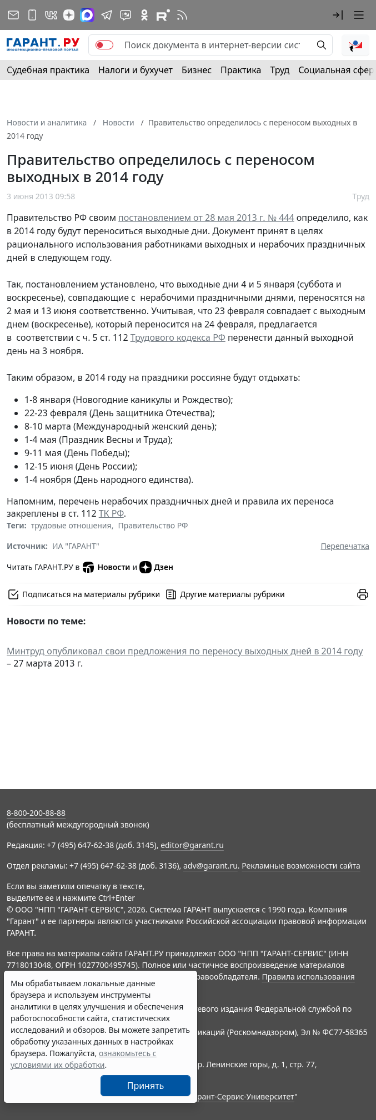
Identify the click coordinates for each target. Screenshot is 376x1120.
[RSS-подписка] (182, 15)
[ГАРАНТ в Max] (87, 15)
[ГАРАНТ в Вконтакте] (51, 15)
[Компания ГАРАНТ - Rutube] (163, 15)
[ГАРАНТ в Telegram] (106, 15)
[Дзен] (68, 15)
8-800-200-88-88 (36, 813)
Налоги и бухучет (135, 70)
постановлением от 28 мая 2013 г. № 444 (206, 217)
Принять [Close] (145, 1085)
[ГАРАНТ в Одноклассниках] (144, 15)
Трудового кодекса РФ (178, 337)
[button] (337, 15)
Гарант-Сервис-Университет (241, 1096)
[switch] (104, 45)
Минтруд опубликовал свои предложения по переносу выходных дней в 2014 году (185, 651)
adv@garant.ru (210, 865)
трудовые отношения (71, 525)
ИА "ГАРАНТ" (75, 546)
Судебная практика (48, 70)
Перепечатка (344, 546)
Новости (106, 567)
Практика (240, 70)
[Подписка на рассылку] (13, 15)
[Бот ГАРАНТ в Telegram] (125, 15)
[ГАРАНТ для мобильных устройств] (32, 15)
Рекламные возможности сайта (301, 865)
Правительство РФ (153, 525)
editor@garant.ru (192, 845)
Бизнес (197, 70)
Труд (279, 70)
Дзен (156, 567)
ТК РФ (111, 513)
